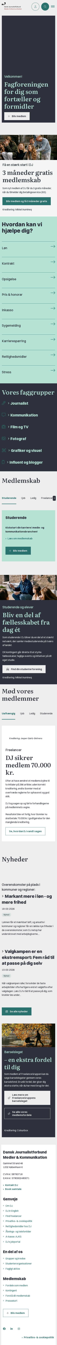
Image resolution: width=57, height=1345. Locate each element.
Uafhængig (8, 713)
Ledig (33, 498)
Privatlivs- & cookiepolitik (18, 1221)
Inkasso (7, 310)
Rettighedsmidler (14, 357)
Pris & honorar (12, 294)
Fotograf (18, 438)
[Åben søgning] (45, 7)
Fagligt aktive (12, 1268)
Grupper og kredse (15, 1258)
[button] (54, 6)
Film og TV (19, 427)
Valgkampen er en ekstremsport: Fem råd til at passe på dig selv (28, 957)
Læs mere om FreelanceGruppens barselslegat (22, 1097)
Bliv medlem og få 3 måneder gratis (26, 201)
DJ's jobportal (12, 1241)
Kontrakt (8, 263)
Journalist (19, 403)
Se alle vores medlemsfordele (20, 1113)
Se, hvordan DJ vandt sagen (25, 831)
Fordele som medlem (16, 1285)
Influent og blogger (26, 462)
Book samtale (13, 1189)
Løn (4, 248)
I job (23, 498)
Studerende (9, 498)
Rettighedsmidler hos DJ (18, 1226)
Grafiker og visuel (26, 450)
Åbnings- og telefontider (18, 1231)
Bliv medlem (17, 116)
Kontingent (11, 1290)
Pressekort (11, 1300)
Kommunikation (24, 415)
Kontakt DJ (11, 1185)
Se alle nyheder (16, 1011)
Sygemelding (11, 325)
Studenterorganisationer (18, 1263)
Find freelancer (13, 1216)
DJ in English (12, 1210)
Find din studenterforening (24, 669)
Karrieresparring (14, 341)
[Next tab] (54, 498)
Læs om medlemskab (20, 538)
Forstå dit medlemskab (17, 1295)
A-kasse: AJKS (13, 1236)
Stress (6, 372)
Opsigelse (9, 279)
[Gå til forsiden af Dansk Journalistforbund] (11, 6)
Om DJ (9, 1205)
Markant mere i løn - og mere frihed (27, 899)
